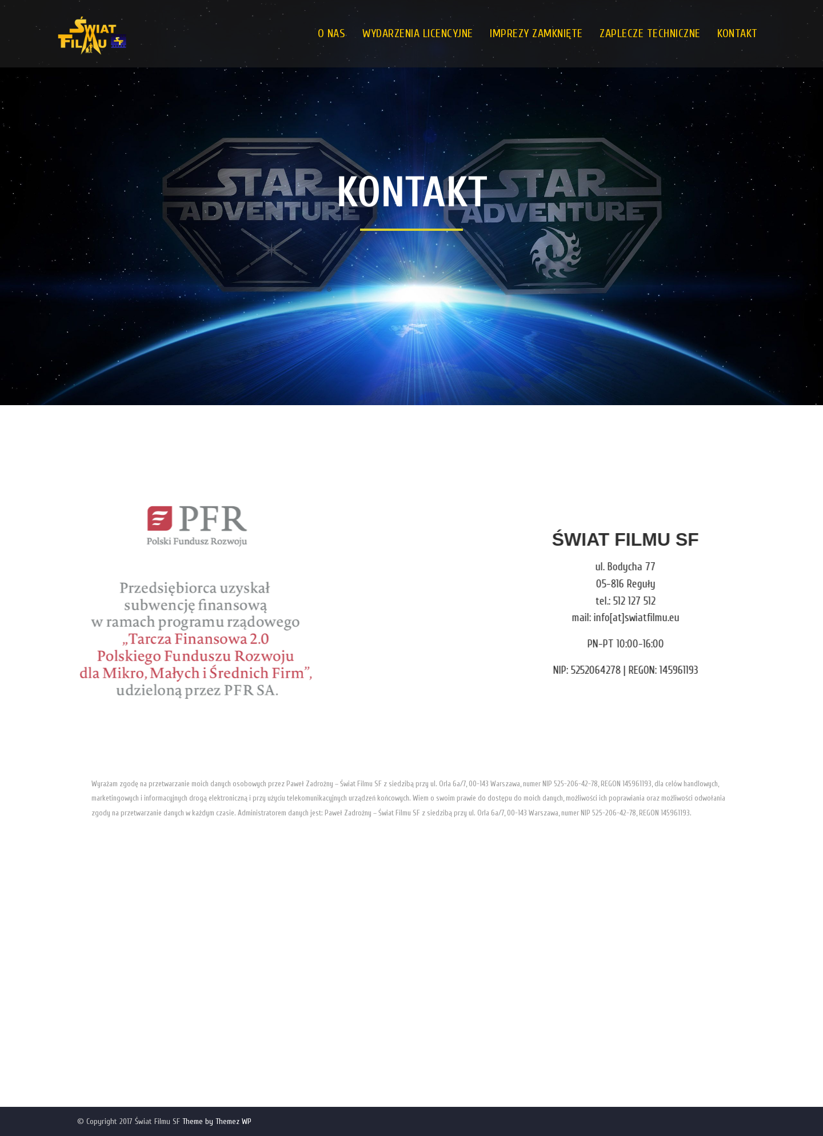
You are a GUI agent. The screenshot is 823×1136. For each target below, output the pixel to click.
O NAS (332, 33)
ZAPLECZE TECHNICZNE (650, 33)
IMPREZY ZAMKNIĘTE (536, 33)
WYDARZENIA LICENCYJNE (417, 33)
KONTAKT (737, 33)
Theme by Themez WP (216, 1121)
